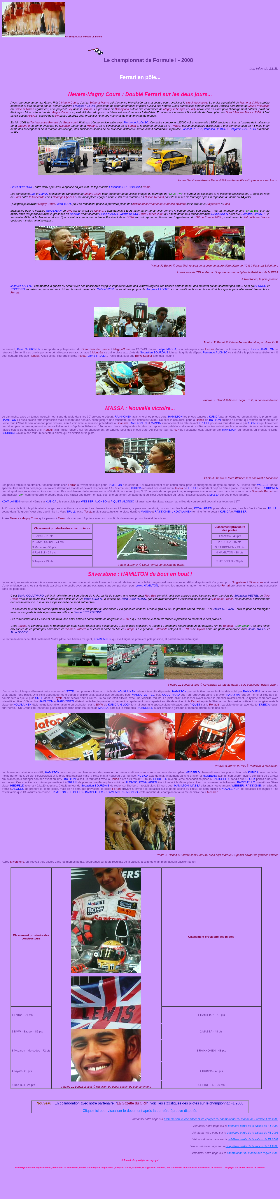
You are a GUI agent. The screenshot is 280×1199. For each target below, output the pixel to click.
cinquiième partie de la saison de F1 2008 (252, 1146)
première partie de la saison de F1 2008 (253, 1125)
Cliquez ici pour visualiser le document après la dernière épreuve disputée (140, 1111)
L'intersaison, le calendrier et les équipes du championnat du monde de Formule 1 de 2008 (221, 1119)
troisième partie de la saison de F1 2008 (253, 1139)
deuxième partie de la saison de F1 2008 (252, 1132)
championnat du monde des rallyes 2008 (252, 1153)
